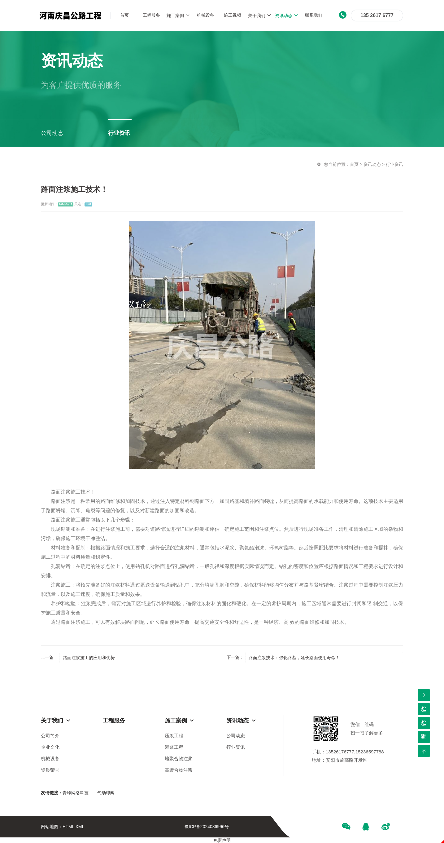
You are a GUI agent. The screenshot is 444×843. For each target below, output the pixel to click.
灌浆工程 (174, 747)
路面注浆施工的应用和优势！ (91, 657)
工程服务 (114, 720)
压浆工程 (174, 735)
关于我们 (56, 720)
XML (79, 826)
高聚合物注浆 (179, 770)
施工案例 (179, 720)
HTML (68, 826)
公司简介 (50, 735)
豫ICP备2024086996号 (207, 826)
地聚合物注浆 (179, 758)
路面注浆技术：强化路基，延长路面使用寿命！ (294, 657)
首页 (354, 164)
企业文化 (50, 747)
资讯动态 (372, 164)
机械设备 (50, 758)
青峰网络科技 (76, 792)
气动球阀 (106, 792)
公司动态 (235, 735)
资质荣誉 (50, 770)
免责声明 (222, 840)
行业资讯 (394, 164)
